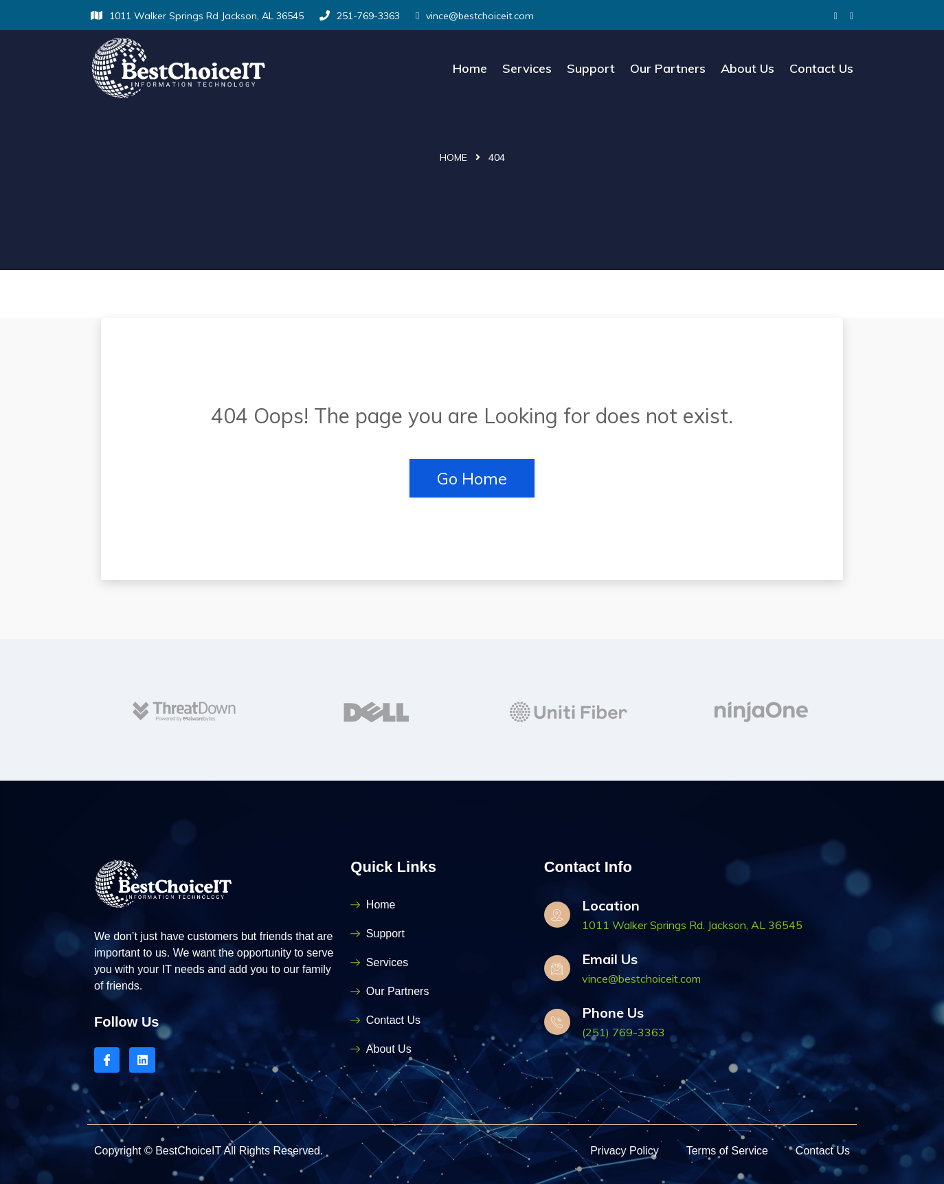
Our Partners (668, 68)
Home (470, 68)
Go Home (472, 478)
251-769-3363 (359, 16)
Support (591, 68)
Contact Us (821, 68)
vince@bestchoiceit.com (475, 16)
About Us (747, 68)
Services (527, 68)
